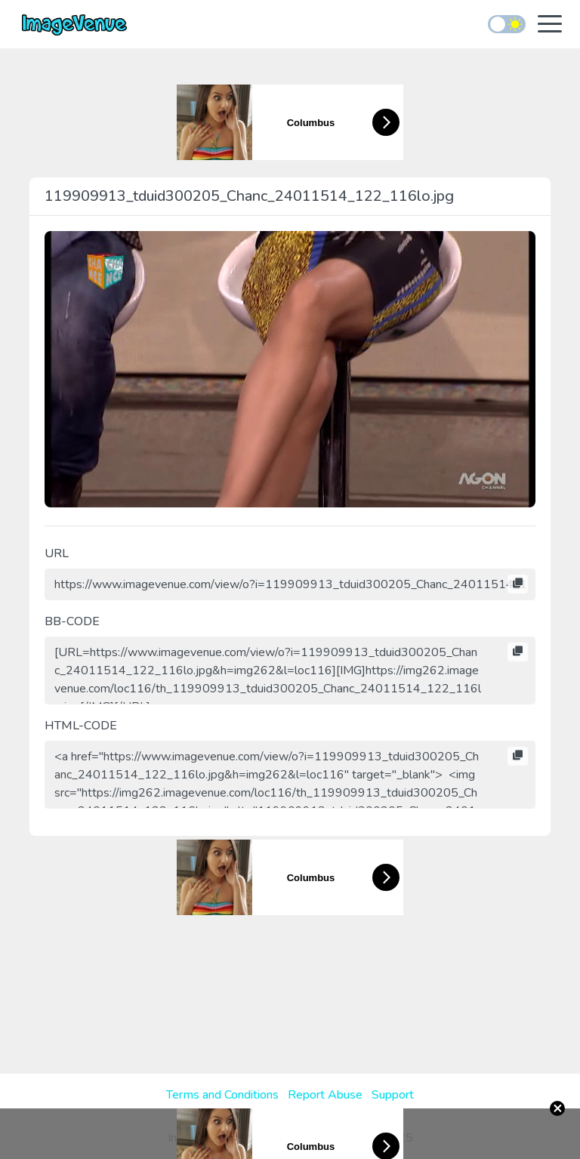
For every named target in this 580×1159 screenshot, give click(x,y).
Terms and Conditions (222, 1095)
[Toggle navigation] (550, 25)
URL (57, 553)
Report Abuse (325, 1095)
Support (393, 1095)
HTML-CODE (81, 725)
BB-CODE (72, 621)
